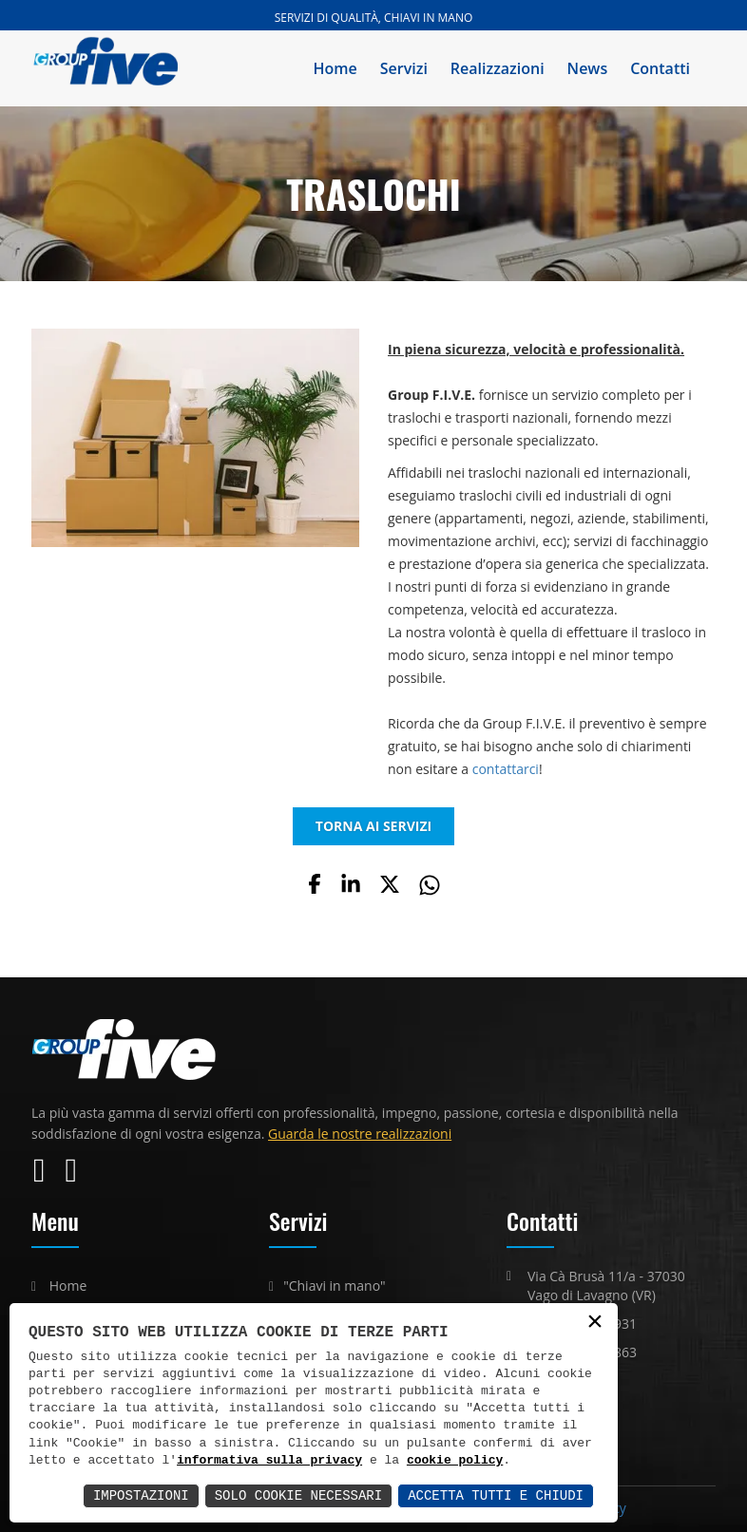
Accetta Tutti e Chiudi (496, 1495)
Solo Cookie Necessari (298, 1495)
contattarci (505, 769)
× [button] (594, 1322)
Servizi (404, 68)
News (587, 68)
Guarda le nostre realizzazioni (359, 1134)
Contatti (660, 68)
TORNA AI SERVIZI (373, 826)
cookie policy (455, 1460)
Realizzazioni (497, 68)
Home (335, 68)
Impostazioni (141, 1495)
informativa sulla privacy (269, 1460)
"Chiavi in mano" (334, 1286)
